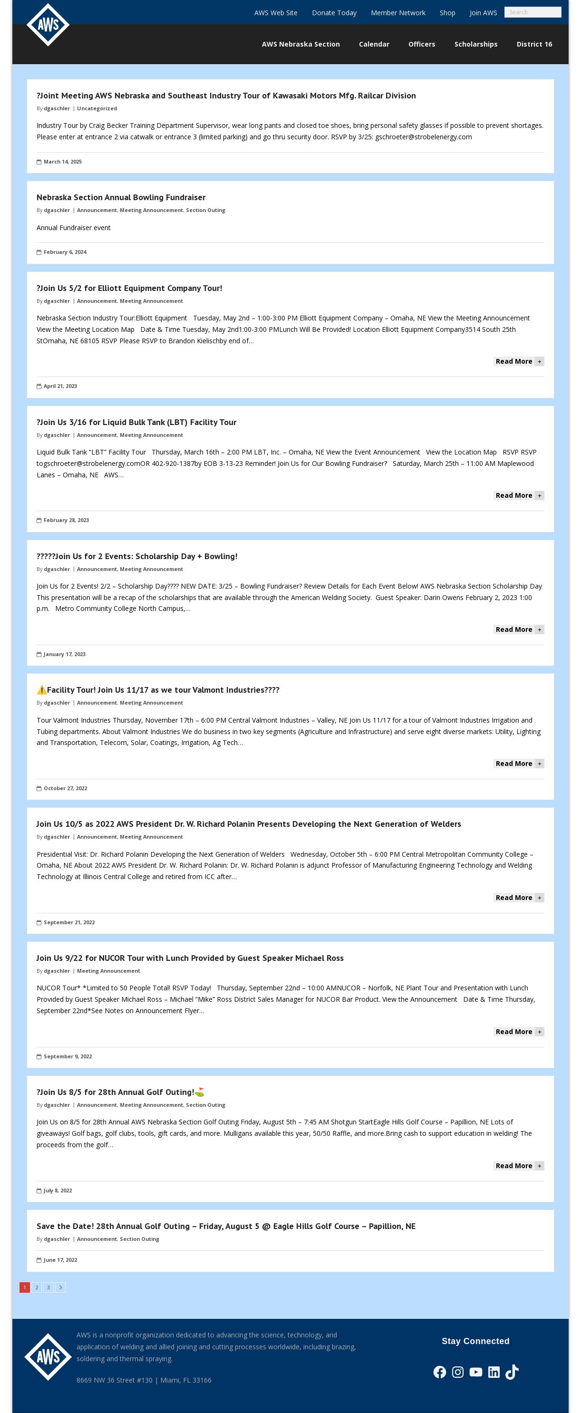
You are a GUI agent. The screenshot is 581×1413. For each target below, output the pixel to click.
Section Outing (205, 209)
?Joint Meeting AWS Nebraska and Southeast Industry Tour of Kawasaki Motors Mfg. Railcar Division (226, 95)
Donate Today (334, 12)
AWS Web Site (276, 12)
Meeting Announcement (151, 209)
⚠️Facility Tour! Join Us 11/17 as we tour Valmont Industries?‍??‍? (158, 689)
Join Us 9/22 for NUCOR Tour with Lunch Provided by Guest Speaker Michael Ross (190, 957)
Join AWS (483, 12)
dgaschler (57, 108)
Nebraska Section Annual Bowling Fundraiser (121, 197)
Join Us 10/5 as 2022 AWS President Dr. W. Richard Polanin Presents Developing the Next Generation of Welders (249, 823)
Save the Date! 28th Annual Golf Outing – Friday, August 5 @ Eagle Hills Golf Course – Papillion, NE (226, 1225)
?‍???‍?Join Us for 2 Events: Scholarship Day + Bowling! (137, 556)
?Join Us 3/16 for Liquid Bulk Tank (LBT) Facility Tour (136, 421)
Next (60, 1287)
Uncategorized (97, 108)
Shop (447, 12)
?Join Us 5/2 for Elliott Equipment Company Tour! (129, 287)
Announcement (97, 209)
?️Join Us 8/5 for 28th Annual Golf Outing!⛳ (120, 1091)
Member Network (398, 12)
